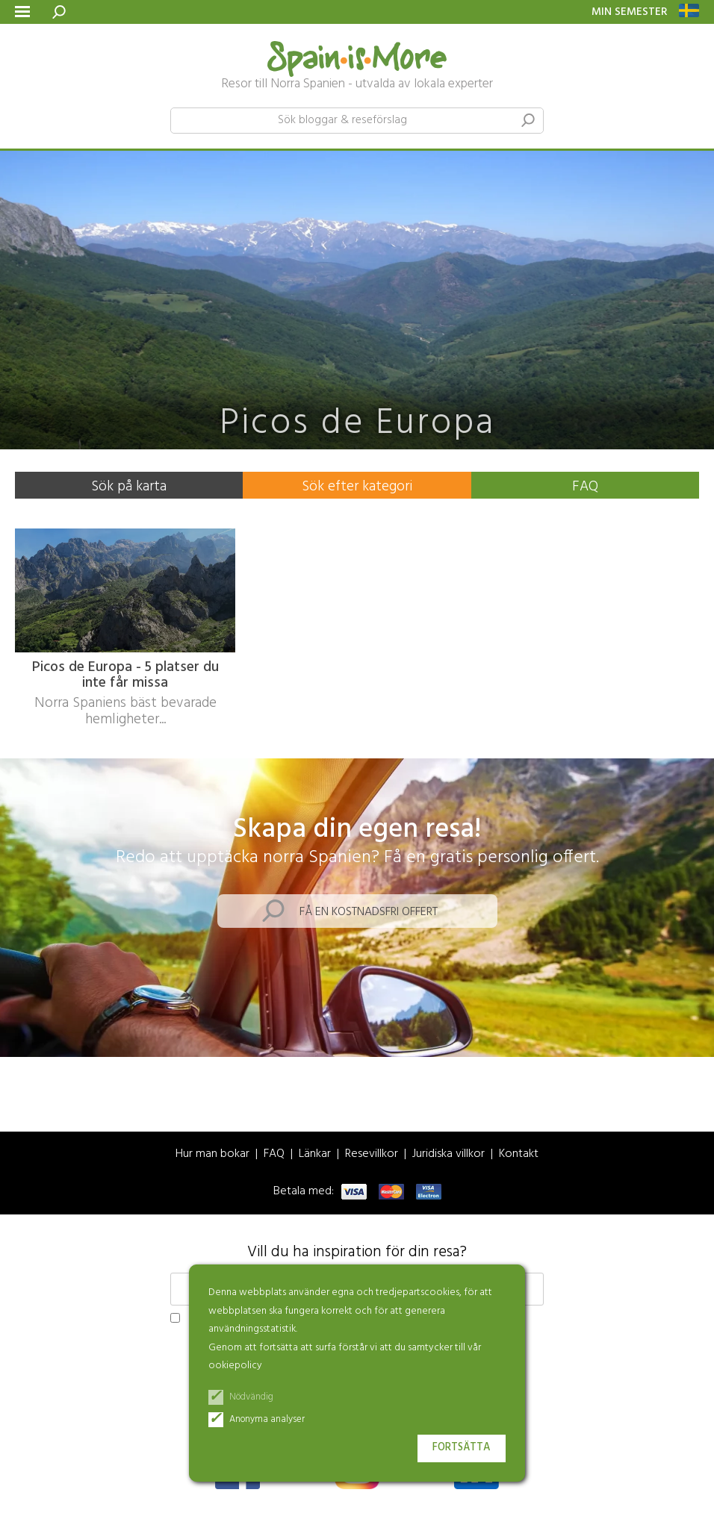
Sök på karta (129, 486)
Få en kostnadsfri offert (368, 912)
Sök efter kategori (357, 486)
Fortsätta (461, 1447)
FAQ (585, 486)
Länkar (315, 1154)
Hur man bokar (212, 1154)
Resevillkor (371, 1154)
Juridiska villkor (448, 1154)
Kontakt (518, 1154)
